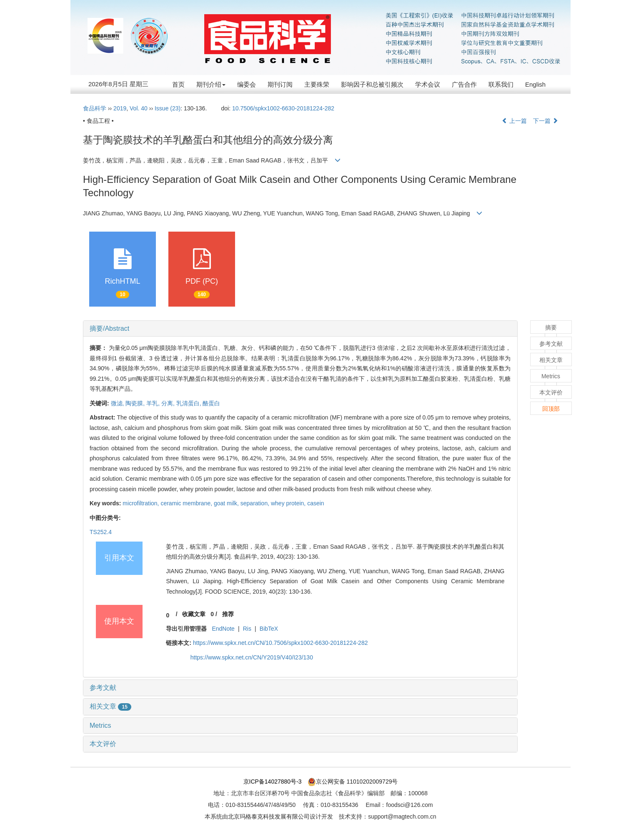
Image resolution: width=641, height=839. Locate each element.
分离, (168, 403)
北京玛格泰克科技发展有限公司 (269, 816)
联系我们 (500, 84)
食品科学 (94, 108)
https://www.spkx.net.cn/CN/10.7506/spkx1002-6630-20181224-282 (280, 642)
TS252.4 (101, 532)
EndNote (223, 628)
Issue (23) (167, 108)
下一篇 (545, 120)
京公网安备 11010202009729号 (353, 781)
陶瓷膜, (135, 403)
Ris (247, 628)
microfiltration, (141, 503)
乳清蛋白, (189, 403)
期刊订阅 (280, 84)
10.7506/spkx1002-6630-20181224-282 (283, 108)
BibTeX (269, 628)
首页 (178, 84)
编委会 (246, 84)
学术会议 (427, 84)
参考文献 (103, 687)
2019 (119, 108)
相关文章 (110, 706)
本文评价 (103, 743)
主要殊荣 (316, 84)
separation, (255, 503)
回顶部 (551, 408)
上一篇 (514, 120)
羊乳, (153, 403)
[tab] (300, 329)
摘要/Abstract (109, 328)
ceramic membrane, (187, 503)
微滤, (118, 403)
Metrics (100, 725)
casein (315, 503)
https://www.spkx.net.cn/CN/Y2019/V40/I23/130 (251, 657)
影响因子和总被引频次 (372, 84)
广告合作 (464, 84)
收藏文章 (193, 614)
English (535, 84)
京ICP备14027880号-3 (272, 781)
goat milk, (227, 503)
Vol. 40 (139, 108)
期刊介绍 (210, 84)
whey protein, (289, 503)
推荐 (228, 614)
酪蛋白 (211, 403)
